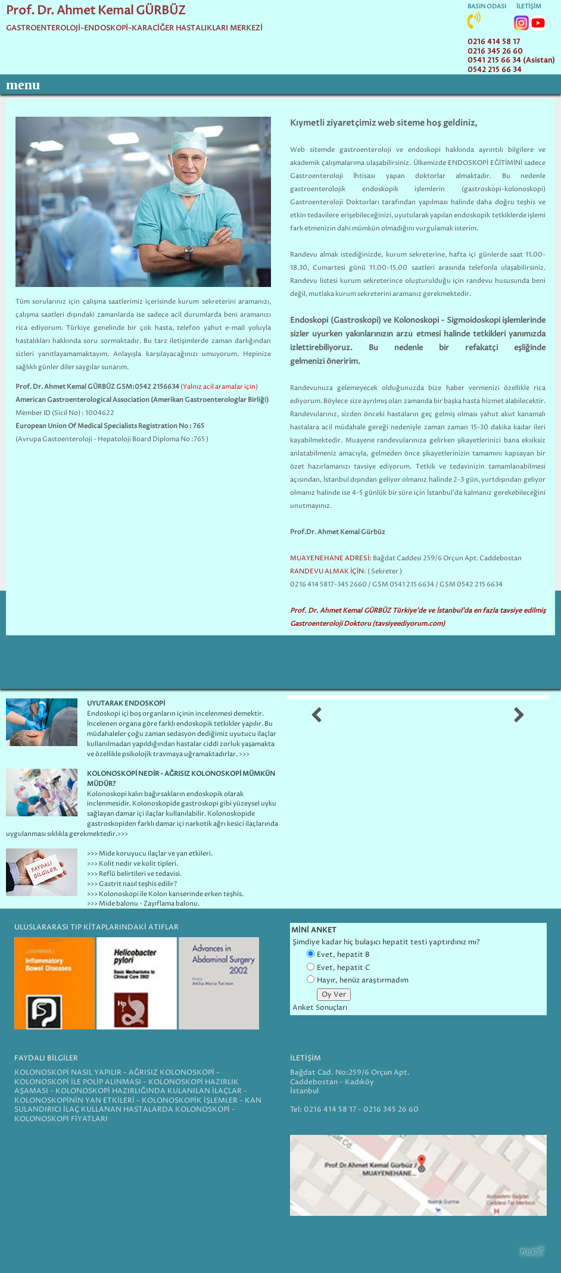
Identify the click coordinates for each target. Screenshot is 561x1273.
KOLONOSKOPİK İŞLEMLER (190, 1101)
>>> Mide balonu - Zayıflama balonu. (143, 903)
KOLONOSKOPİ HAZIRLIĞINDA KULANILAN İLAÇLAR (148, 1091)
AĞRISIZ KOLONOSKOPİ (171, 1073)
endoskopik (380, 189)
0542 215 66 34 (495, 70)
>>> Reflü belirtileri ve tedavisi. (134, 873)
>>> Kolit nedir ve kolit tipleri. (132, 863)
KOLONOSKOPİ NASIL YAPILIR (68, 1073)
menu (23, 84)
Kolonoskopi (107, 794)
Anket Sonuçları (319, 1008)
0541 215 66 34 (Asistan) (511, 60)
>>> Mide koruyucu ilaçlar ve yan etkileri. (150, 853)
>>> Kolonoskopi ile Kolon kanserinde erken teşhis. (165, 894)
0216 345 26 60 (495, 51)
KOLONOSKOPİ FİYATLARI (61, 1119)
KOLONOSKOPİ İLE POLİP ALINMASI (77, 1082)
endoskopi (424, 149)
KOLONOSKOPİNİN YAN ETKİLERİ (74, 1101)
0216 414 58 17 (494, 42)
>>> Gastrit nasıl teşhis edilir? (132, 883)
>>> (122, 833)
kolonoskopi (523, 189)
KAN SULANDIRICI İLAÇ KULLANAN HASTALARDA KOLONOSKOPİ (137, 1105)
